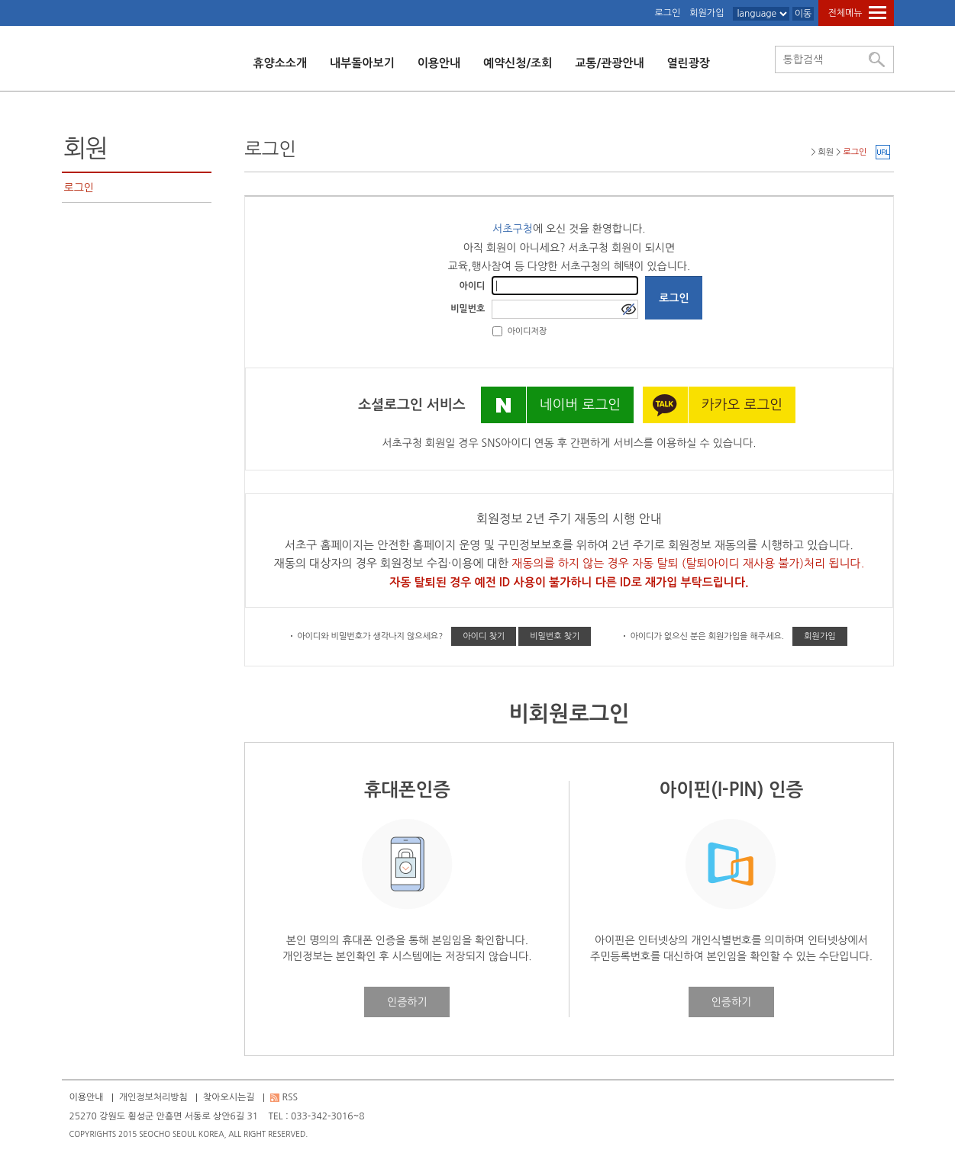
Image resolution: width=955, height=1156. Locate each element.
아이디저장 (527, 331)
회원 (85, 148)
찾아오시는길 (229, 1097)
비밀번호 (467, 308)
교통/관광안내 (609, 63)
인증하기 (407, 1002)
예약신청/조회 (517, 63)
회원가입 (706, 13)
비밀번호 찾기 (554, 636)
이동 (803, 13)
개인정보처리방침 (153, 1097)
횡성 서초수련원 (140, 58)
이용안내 (439, 63)
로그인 (667, 13)
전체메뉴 (845, 13)
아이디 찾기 (484, 636)
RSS (290, 1097)
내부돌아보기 (362, 63)
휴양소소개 (280, 63)
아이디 (473, 286)
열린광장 (688, 63)
